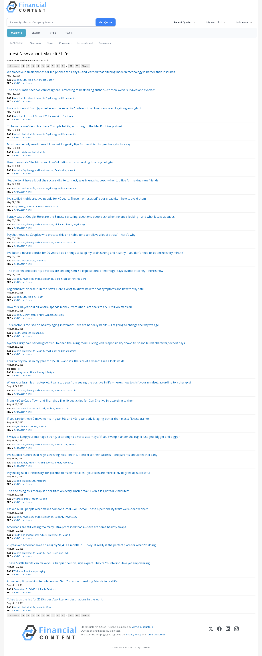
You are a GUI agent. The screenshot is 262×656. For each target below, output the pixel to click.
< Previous (13, 66)
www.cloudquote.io (142, 626)
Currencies (65, 43)
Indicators (242, 22)
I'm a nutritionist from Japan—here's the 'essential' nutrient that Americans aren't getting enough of (74, 108)
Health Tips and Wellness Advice (44, 116)
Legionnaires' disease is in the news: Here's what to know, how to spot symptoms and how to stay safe (75, 289)
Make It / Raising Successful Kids (45, 462)
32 (71, 66)
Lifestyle (49, 372)
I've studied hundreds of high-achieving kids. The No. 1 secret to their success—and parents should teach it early (82, 455)
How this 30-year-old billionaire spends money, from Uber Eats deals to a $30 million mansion (69, 307)
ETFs (53, 33)
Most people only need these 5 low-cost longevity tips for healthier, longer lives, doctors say (68, 144)
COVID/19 (34, 589)
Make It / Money (21, 314)
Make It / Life (19, 79)
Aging (42, 571)
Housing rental (21, 372)
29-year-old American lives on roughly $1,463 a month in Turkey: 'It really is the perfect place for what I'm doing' (81, 545)
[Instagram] (236, 633)
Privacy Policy (133, 634)
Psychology (19, 206)
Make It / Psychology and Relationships (56, 98)
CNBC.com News (22, 83)
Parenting (68, 462)
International (85, 43)
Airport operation (54, 314)
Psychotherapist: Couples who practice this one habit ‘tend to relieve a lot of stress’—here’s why (71, 235)
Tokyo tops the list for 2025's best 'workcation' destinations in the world (55, 599)
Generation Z (20, 589)
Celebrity (59, 516)
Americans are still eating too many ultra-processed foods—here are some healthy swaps (66, 527)
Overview (35, 43)
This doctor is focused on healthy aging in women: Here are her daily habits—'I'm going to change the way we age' (83, 325)
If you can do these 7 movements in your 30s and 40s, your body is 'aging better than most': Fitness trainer (78, 419)
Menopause (38, 332)
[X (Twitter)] (211, 633)
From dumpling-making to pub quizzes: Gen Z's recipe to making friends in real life (62, 581)
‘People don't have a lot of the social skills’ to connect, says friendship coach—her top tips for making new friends (82, 180)
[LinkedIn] (228, 633)
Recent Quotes (183, 22)
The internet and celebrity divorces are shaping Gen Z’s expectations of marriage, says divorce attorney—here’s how (85, 271)
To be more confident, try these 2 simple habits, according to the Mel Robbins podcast (64, 126)
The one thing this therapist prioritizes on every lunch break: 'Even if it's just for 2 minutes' (68, 491)
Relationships (20, 462)
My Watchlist (214, 22)
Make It (31, 79)
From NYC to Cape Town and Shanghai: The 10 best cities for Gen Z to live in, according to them (70, 401)
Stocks (35, 33)
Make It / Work (44, 607)
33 (77, 66)
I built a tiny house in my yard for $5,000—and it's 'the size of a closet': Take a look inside (65, 361)
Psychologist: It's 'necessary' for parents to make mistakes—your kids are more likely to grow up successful (78, 473)
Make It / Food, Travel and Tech (29, 408)
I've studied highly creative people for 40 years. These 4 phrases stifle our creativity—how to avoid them (76, 199)
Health (16, 152)
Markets (16, 33)
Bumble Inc (60, 170)
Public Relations (48, 589)
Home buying (37, 372)
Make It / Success (35, 206)
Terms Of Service (156, 634)
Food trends (69, 116)
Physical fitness (21, 426)
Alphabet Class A (45, 79)
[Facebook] (219, 633)
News (50, 43)
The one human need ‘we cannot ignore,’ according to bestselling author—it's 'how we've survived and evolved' (81, 90)
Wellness (26, 152)
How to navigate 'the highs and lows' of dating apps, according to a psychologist (60, 162)
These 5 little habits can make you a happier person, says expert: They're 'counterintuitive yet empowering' (78, 563)
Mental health (52, 206)
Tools (69, 33)
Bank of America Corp (74, 278)
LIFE (19, 369)
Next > (85, 66)
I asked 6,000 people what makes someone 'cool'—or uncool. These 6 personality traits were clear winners (77, 509)
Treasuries (104, 43)
